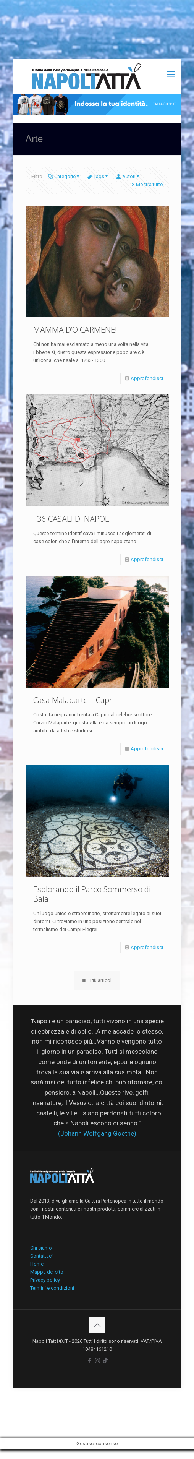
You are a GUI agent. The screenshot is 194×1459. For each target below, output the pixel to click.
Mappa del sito (46, 1272)
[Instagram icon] (97, 1360)
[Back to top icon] (97, 1325)
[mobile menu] (171, 74)
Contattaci (41, 1256)
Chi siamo (41, 1248)
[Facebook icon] (89, 1360)
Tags (98, 176)
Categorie (64, 176)
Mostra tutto (147, 184)
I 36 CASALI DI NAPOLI (72, 518)
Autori (128, 176)
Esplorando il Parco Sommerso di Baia (92, 894)
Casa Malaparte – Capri (73, 700)
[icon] (105, 1360)
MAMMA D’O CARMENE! (75, 329)
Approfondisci (147, 378)
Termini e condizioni (52, 1288)
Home (37, 1264)
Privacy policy (45, 1280)
